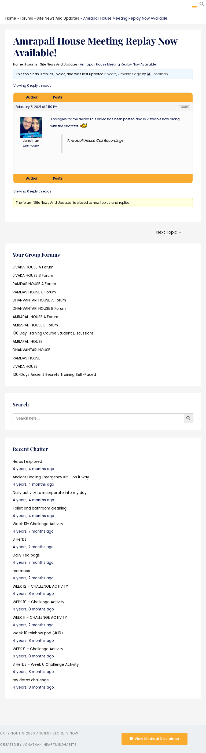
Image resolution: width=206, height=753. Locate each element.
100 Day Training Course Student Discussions (53, 333)
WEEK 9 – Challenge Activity (38, 649)
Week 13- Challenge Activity (38, 523)
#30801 (184, 106)
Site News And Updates (59, 64)
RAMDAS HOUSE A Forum (34, 283)
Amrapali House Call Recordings (95, 140)
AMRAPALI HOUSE (27, 341)
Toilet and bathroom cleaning (40, 508)
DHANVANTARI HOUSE (31, 349)
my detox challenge (31, 680)
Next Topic (169, 232)
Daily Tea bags (26, 555)
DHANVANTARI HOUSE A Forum (39, 300)
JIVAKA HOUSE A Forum (33, 267)
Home (18, 64)
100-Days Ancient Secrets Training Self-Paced (54, 374)
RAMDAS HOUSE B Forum (34, 292)
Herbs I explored (27, 461)
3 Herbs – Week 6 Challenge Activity (46, 664)
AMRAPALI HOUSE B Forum (35, 325)
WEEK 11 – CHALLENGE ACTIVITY (40, 617)
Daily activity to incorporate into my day (50, 492)
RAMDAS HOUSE (26, 358)
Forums (31, 64)
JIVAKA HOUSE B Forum (33, 275)
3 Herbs (19, 539)
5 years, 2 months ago (122, 74)
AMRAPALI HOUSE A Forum (35, 316)
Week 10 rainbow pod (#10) (38, 633)
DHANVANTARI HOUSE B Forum (39, 308)
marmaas (21, 570)
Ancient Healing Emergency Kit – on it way (51, 477)
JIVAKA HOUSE (25, 366)
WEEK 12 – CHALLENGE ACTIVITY (40, 586)
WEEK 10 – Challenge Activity (38, 602)
